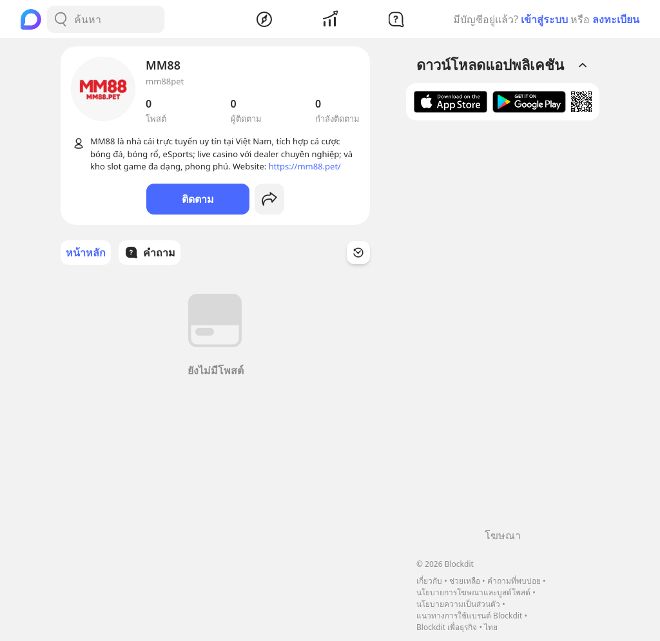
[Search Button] (60, 19)
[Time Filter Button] (358, 252)
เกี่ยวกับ (429, 580)
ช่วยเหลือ (464, 580)
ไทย (491, 627)
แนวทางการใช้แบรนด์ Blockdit (469, 615)
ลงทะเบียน (615, 19)
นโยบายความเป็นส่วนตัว (458, 603)
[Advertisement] (502, 329)
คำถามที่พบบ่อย (514, 580)
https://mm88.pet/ (305, 166)
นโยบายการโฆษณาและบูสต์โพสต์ (473, 592)
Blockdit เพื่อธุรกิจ (446, 627)
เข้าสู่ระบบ (544, 19)
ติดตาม (198, 199)
